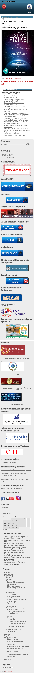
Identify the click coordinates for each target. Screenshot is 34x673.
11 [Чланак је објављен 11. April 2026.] (24, 521)
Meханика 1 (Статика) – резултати (15, 113)
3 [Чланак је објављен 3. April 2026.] (20, 518)
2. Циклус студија (12, 651)
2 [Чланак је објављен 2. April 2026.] (16, 518)
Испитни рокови (6, 156)
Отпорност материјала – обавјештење (25, 82)
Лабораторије (10, 592)
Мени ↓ (29, 12)
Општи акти (8, 659)
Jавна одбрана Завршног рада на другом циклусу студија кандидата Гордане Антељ (16, 538)
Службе (7, 636)
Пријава (5, 507)
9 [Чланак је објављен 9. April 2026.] (16, 521)
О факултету (8, 576)
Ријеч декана (10, 631)
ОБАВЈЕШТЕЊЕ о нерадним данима (17, 557)
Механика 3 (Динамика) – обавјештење (16, 128)
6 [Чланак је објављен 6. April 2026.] (4, 521)
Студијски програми (11, 638)
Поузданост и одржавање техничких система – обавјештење (15, 122)
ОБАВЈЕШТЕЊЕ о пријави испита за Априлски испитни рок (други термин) (17, 562)
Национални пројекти (17, 623)
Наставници (8, 574)
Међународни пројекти (18, 621)
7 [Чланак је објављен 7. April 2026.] (8, 521)
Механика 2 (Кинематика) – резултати (16, 118)
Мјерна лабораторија (14, 603)
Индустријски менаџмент (16, 641)
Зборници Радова (13, 586)
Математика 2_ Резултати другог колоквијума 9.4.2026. (14, 96)
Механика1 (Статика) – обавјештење (16, 120)
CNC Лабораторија (13, 596)
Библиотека (10, 577)
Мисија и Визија (11, 606)
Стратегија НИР (12, 618)
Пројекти (12, 619)
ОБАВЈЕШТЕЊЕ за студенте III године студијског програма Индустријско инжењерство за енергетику (15, 553)
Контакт (7, 572)
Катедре (8, 591)
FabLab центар (12, 598)
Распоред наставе (7, 154)
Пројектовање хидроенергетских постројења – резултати (14, 133)
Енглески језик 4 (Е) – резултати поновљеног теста (8, 83)
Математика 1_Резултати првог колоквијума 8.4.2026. (14, 103)
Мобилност (14, 613)
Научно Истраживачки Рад (15, 608)
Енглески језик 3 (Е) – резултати (14, 135)
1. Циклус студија (12, 639)
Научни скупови (12, 609)
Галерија (9, 579)
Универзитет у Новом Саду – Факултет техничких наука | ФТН (13, 474)
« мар (5, 529)
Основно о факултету (13, 629)
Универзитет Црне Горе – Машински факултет (16, 470)
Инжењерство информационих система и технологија (18, 647)
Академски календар (8, 157)
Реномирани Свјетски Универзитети (12, 488)
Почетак (4, 12)
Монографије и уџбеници (16, 588)
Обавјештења (8, 78)
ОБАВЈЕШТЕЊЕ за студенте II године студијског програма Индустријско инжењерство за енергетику (15, 546)
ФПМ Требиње (8, 1)
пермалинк (18, 78)
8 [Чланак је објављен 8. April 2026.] (12, 521)
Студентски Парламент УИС (10, 462)
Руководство (8, 634)
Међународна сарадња (17, 611)
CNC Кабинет (11, 594)
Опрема (10, 616)
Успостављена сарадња (17, 626)
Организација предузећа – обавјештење (17, 130)
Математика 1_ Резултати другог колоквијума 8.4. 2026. (14, 100)
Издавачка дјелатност (13, 581)
